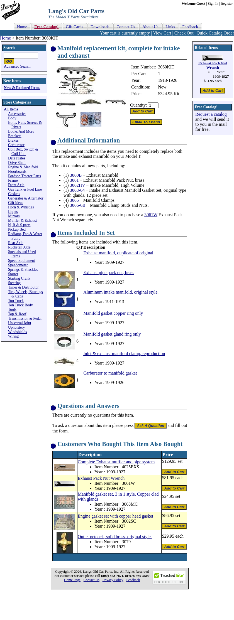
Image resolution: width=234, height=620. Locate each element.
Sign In (213, 4)
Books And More (21, 131)
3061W (150, 214)
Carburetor (16, 145)
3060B (76, 175)
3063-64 (77, 190)
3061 (74, 180)
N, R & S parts (19, 225)
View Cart (162, 33)
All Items (11, 109)
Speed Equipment (21, 261)
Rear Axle (15, 243)
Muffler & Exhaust (22, 220)
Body (12, 118)
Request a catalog (211, 114)
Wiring (13, 336)
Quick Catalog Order (215, 33)
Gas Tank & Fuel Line (25, 189)
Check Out (184, 33)
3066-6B (78, 205)
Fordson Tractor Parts (24, 176)
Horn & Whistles (21, 207)
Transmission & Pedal (25, 318)
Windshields (17, 332)
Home (5, 38)
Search (9, 48)
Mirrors (14, 216)
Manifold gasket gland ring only (112, 334)
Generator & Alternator (25, 198)
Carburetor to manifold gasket (110, 373)
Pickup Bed (17, 229)
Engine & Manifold (23, 167)
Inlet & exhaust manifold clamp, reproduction (124, 353)
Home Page (72, 580)
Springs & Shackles (23, 269)
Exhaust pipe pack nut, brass (108, 272)
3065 (74, 200)
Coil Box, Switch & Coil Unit (23, 151)
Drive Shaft (17, 163)
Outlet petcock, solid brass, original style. (115, 536)
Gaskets (14, 194)
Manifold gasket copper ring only (113, 313)
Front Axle (16, 185)
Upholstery (16, 327)
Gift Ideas (15, 203)
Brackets (14, 136)
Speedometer (18, 265)
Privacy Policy (113, 580)
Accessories (17, 114)
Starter (13, 274)
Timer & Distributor (23, 287)
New (162, 87)
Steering (14, 283)
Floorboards (17, 171)
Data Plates (16, 158)
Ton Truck (16, 301)
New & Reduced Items (22, 88)
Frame (13, 180)
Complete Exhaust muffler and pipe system (116, 461)
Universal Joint (19, 323)
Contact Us (91, 580)
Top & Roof (17, 314)
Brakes (13, 140)
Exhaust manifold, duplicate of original (118, 252)
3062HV (77, 185)
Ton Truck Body (20, 305)
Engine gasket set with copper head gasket (115, 516)
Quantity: (138, 105)
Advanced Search (17, 66)
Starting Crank (19, 278)
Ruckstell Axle (19, 247)
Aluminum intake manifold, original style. (121, 292)
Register (227, 4)
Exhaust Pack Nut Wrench (101, 478)
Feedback (133, 580)
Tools (12, 309)
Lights (13, 212)
